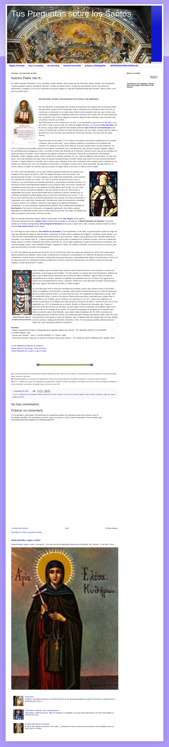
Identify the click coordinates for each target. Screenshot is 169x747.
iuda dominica (40, 348)
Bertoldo (46, 394)
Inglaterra (82, 394)
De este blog (53, 65)
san (108, 394)
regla (105, 394)
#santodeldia (33, 394)
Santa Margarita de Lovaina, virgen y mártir (28, 351)
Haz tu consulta (36, 65)
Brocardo (53, 394)
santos (113, 394)
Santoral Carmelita (72, 65)
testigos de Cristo (18, 397)
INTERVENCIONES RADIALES (124, 65)
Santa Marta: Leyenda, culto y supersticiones (42, 710)
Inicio (67, 528)
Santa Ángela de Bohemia (51, 224)
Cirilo (65, 394)
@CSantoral (24, 394)
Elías (70, 394)
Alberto (40, 394)
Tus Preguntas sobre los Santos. (72, 13)
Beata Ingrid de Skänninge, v (23, 348)
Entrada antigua (112, 528)
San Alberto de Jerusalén (50, 231)
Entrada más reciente (20, 528)
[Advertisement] (64, 504)
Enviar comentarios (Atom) (32, 532)
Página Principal (16, 65)
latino (88, 394)
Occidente (98, 394)
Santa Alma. (29, 697)
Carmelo (60, 394)
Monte (92, 394)
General (75, 394)
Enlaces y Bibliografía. (95, 65)
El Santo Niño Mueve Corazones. (37, 724)
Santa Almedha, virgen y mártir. (26, 540)
